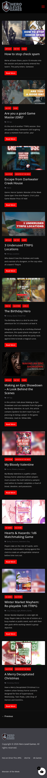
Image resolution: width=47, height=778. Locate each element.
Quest (15, 316)
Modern (15, 469)
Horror (9, 188)
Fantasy (9, 316)
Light (18, 611)
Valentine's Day (24, 541)
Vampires (21, 469)
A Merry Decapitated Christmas (19, 676)
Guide (24, 49)
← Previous (7, 716)
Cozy (8, 611)
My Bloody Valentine (19, 464)
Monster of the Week (22, 174)
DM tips (16, 49)
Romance (15, 541)
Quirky (9, 541)
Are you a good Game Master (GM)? (20, 115)
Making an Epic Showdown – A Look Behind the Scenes (23, 389)
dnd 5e (8, 306)
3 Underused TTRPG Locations (19, 247)
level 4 (25, 306)
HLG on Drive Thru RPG (11, 758)
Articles (8, 49)
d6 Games (9, 528)
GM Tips (9, 398)
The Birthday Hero (18, 311)
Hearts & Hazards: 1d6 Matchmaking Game (21, 535)
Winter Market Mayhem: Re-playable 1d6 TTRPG (22, 604)
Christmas (10, 683)
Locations (16, 254)
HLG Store (9, 174)
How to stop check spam (22, 54)
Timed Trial (21, 316)
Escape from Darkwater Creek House (21, 181)
